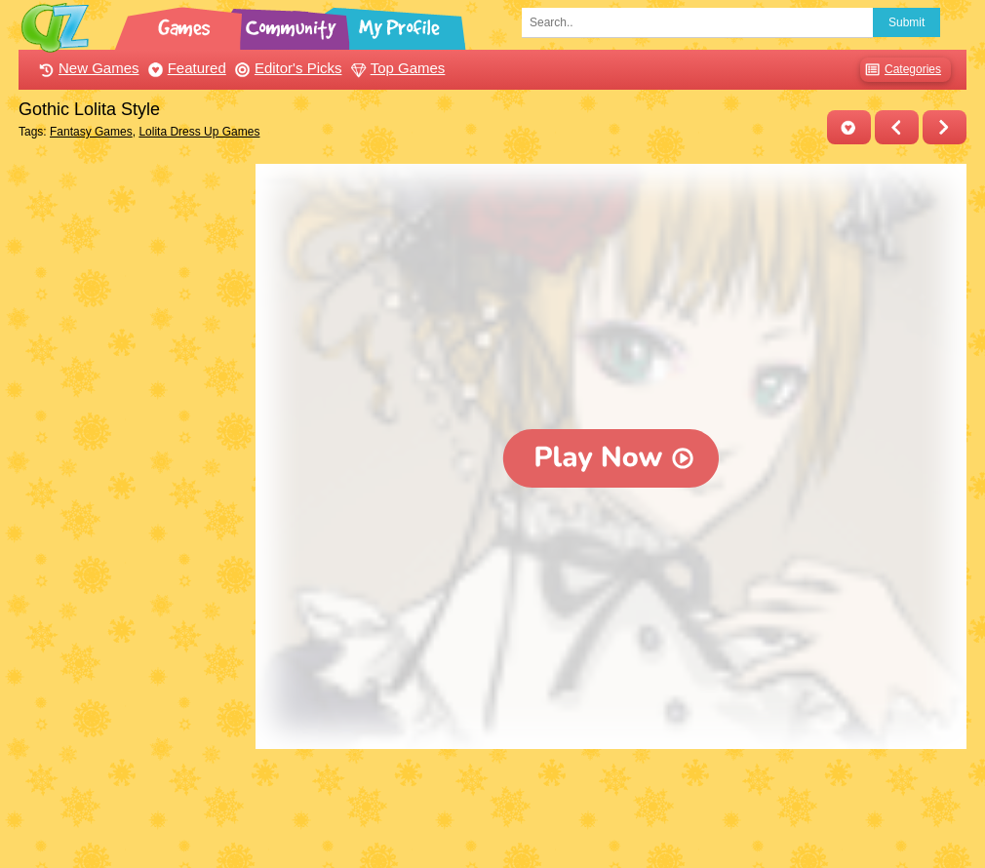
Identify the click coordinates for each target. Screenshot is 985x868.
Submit (906, 22)
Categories (900, 70)
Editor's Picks (286, 67)
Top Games (396, 67)
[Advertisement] (132, 456)
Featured (184, 67)
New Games (86, 67)
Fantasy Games (91, 131)
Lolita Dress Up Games (198, 131)
